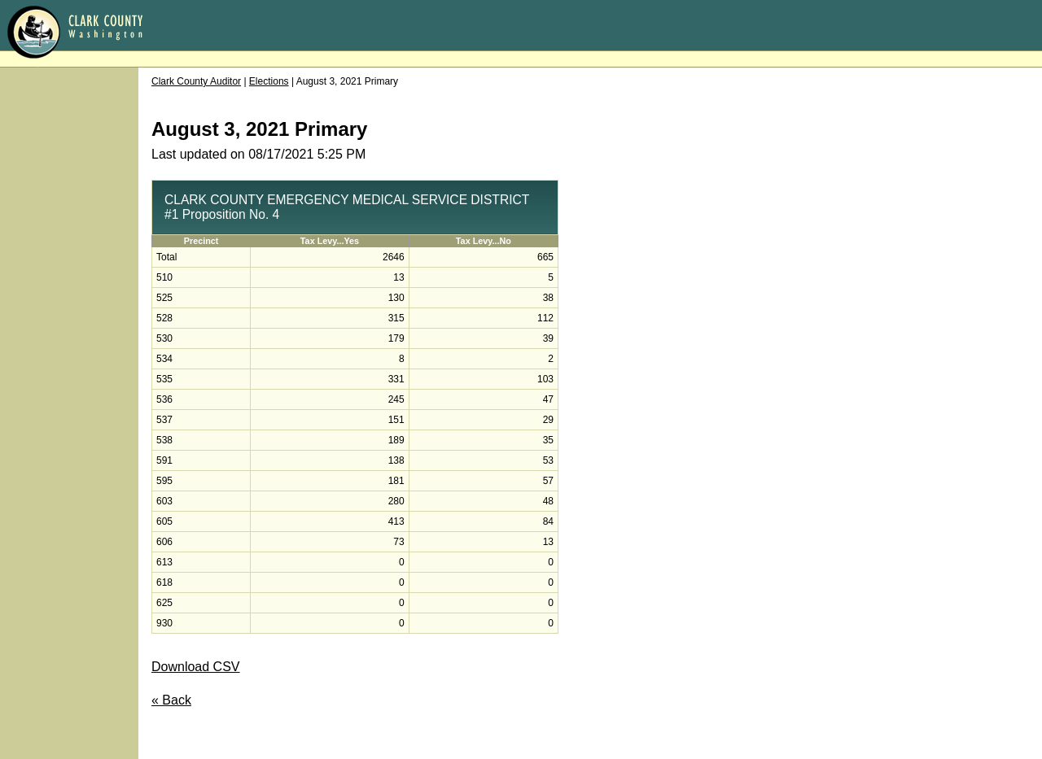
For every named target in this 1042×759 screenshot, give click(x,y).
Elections (269, 81)
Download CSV (195, 667)
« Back (171, 700)
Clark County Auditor (196, 81)
